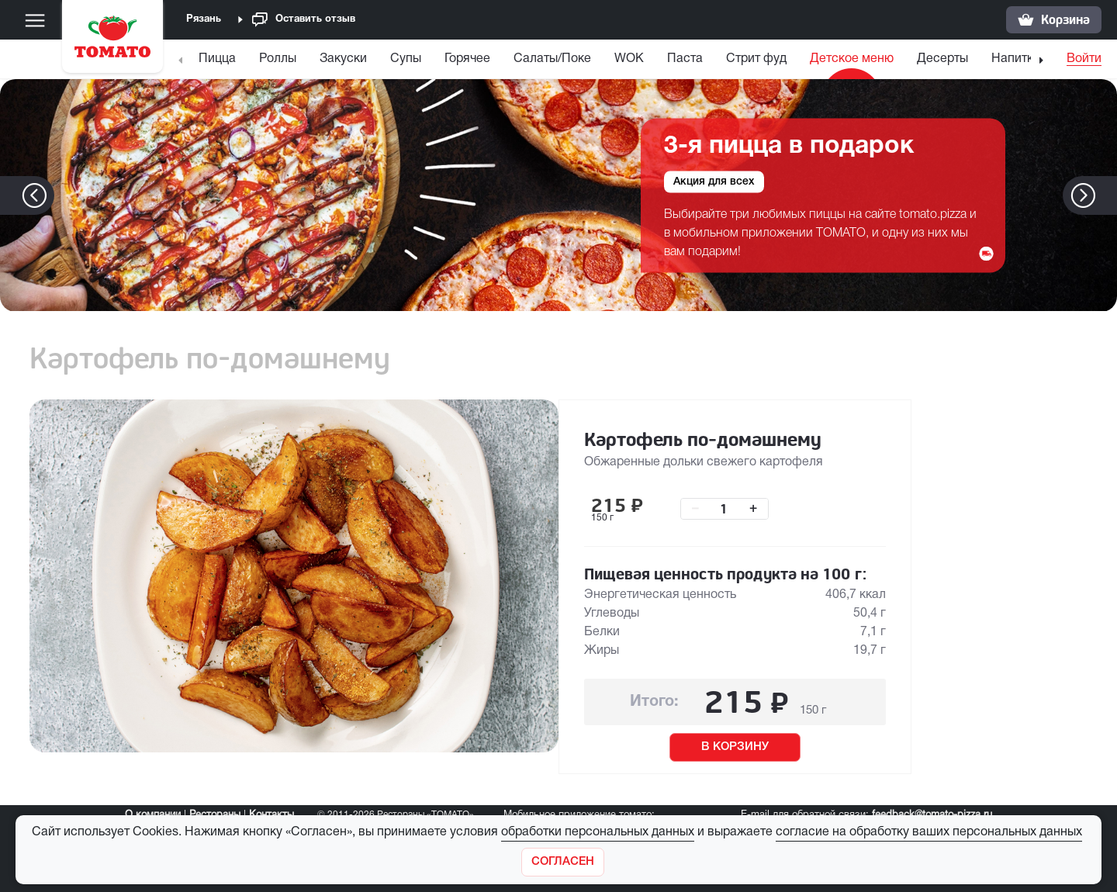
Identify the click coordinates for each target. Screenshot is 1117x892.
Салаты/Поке (552, 59)
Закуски (343, 59)
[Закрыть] (562, 862)
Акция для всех (714, 181)
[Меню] (35, 20)
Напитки (1015, 59)
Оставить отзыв (303, 20)
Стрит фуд (756, 59)
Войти (1084, 59)
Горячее (467, 59)
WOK (629, 59)
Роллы (277, 59)
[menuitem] (219, 62)
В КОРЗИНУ (735, 747)
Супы (405, 59)
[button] (1106, 195)
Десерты (942, 59)
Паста (685, 59)
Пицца (217, 59)
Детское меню (852, 59)
